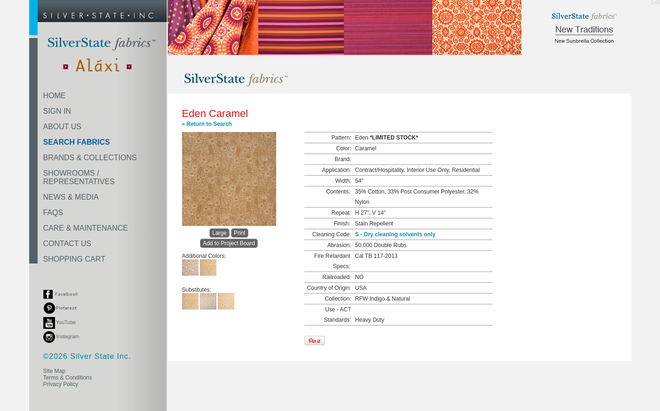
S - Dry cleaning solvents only (395, 234)
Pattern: (341, 137)
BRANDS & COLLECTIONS (90, 158)
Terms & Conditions (67, 377)
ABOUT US (62, 127)
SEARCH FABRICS (76, 142)
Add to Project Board (229, 243)
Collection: (338, 298)
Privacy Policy (61, 384)
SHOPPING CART (74, 259)
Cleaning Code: (331, 234)
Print (240, 233)
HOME (54, 96)
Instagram (61, 336)
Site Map (54, 371)
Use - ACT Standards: (337, 314)
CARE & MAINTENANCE (85, 228)
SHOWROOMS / (79, 177)
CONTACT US (67, 244)
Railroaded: (336, 277)
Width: (343, 181)
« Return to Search (207, 124)
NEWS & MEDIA (71, 197)
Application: (336, 170)
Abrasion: (339, 245)
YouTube (59, 322)
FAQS (53, 213)
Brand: (342, 159)
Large (219, 233)
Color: (343, 148)
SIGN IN (57, 111)
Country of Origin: (329, 288)
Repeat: (341, 212)
